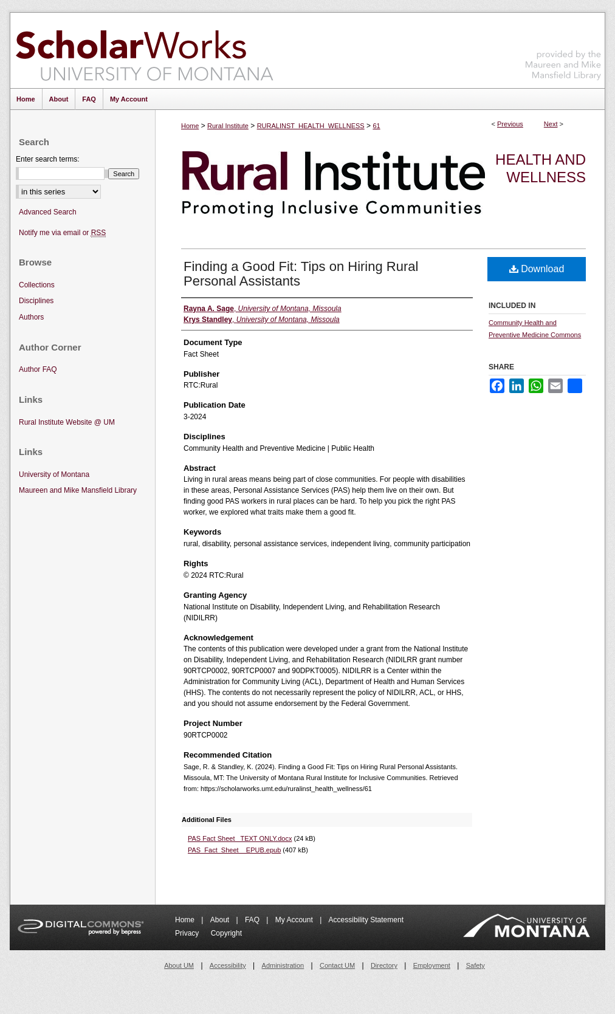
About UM (179, 965)
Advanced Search (48, 212)
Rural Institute (228, 125)
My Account (295, 920)
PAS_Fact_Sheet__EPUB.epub (234, 850)
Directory (384, 965)
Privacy (188, 933)
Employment (431, 965)
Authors (31, 317)
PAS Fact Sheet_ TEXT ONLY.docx (240, 838)
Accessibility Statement (366, 920)
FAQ (253, 920)
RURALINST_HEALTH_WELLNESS (311, 125)
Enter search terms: (48, 159)
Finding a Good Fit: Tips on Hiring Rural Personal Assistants (301, 274)
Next (551, 124)
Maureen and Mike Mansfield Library (563, 48)
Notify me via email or (62, 233)
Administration (283, 965)
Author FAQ (38, 369)
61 (376, 125)
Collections (37, 285)
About (221, 920)
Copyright (226, 933)
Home (190, 125)
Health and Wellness (540, 168)
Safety (475, 965)
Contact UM (337, 965)
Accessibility (228, 965)
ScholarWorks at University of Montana (144, 50)
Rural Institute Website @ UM (67, 422)
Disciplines (36, 300)
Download (537, 269)
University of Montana (54, 474)
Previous (510, 124)
